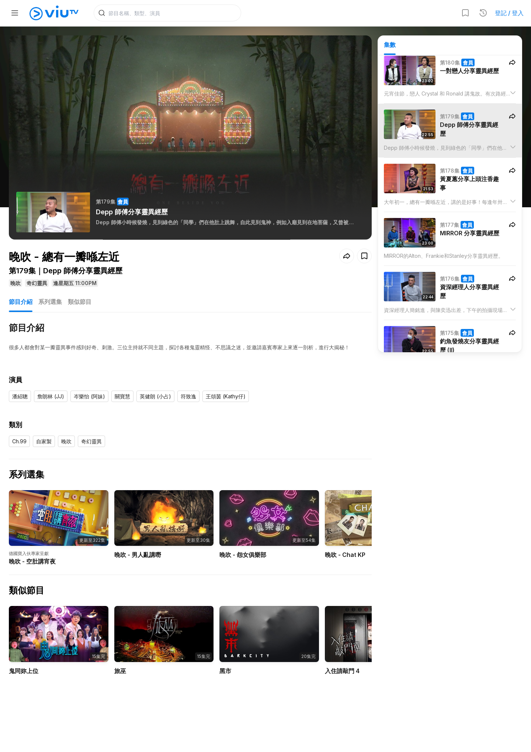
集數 (390, 44)
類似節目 (79, 301)
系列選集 (50, 301)
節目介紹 (20, 301)
